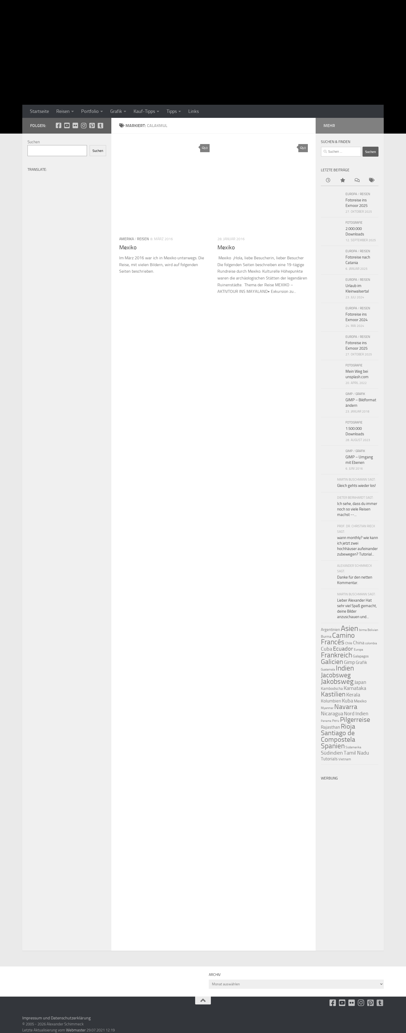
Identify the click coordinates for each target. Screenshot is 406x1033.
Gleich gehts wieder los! (356, 485)
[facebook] (58, 125)
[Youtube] (67, 125)
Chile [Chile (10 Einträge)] (348, 643)
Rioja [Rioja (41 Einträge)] (348, 726)
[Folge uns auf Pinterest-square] (92, 125)
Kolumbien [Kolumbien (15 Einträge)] (331, 701)
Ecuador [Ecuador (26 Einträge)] (343, 648)
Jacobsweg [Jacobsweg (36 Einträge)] (336, 675)
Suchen (34, 142)
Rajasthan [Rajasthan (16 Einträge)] (330, 727)
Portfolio (90, 111)
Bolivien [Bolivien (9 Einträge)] (372, 630)
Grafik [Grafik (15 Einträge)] (361, 662)
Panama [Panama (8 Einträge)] (326, 721)
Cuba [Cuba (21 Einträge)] (326, 649)
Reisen (63, 111)
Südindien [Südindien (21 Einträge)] (332, 753)
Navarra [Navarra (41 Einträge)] (345, 707)
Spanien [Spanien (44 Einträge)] (333, 746)
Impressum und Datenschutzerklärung (56, 1017)
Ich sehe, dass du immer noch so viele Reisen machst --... (357, 509)
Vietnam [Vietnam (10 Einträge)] (344, 759)
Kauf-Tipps (144, 111)
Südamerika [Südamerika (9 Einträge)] (353, 747)
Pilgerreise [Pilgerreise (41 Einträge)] (355, 720)
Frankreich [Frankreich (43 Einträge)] (336, 655)
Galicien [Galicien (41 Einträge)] (332, 662)
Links (193, 111)
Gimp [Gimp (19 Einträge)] (349, 662)
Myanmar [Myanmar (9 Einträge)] (327, 708)
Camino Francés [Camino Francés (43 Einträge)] (338, 638)
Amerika (126, 239)
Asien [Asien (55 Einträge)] (349, 628)
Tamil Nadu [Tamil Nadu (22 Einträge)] (356, 753)
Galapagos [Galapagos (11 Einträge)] (361, 656)
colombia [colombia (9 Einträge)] (371, 643)
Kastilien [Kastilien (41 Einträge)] (333, 694)
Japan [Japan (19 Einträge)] (360, 682)
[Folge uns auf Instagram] (83, 125)
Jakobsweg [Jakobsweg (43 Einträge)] (337, 681)
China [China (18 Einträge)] (358, 643)
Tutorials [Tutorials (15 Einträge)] (329, 758)
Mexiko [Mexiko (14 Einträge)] (360, 701)
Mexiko (128, 247)
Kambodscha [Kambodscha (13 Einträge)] (332, 688)
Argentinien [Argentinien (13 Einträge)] (330, 629)
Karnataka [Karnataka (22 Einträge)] (355, 688)
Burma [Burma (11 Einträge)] (326, 636)
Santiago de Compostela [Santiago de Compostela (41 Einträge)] (338, 736)
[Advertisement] (349, 861)
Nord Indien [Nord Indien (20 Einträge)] (356, 714)
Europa (351, 194)
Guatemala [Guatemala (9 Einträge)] (328, 669)
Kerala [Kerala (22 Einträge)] (353, 694)
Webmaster (76, 1030)
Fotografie (354, 222)
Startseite (39, 111)
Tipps (172, 111)
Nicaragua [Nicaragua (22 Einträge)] (332, 713)
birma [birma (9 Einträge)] (363, 630)
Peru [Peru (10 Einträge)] (335, 721)
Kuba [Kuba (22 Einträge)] (347, 700)
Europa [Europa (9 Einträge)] (358, 649)
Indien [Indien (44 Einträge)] (345, 668)
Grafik (116, 111)
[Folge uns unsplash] (100, 125)
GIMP (349, 394)
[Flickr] (75, 125)
